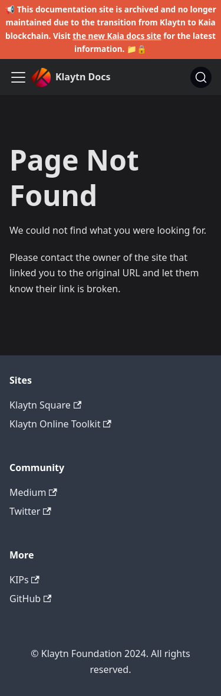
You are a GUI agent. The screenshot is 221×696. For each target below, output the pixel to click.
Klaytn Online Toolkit (60, 423)
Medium (33, 492)
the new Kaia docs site (116, 35)
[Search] (201, 77)
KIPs (24, 579)
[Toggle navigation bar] (18, 77)
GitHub (30, 598)
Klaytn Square (45, 404)
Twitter (30, 511)
